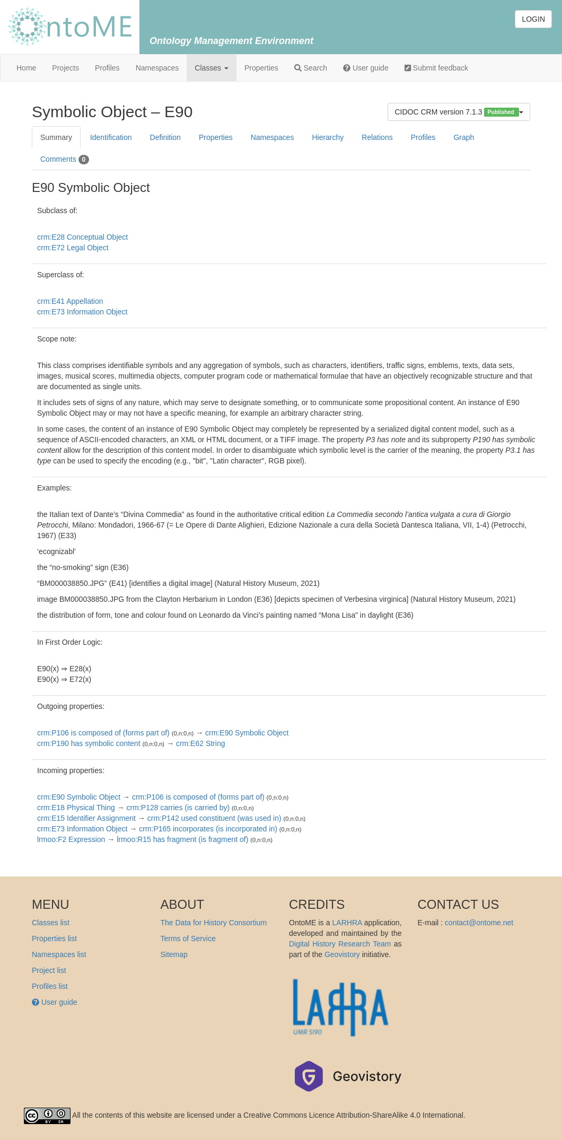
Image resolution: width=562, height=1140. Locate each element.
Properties (261, 68)
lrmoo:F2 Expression (71, 839)
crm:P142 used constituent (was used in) (214, 818)
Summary (56, 137)
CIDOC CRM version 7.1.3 (458, 112)
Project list (49, 970)
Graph (463, 137)
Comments (64, 159)
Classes (212, 68)
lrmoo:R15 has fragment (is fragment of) (182, 839)
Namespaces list (59, 954)
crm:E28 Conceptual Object (82, 237)
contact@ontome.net (479, 922)
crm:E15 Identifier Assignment (86, 818)
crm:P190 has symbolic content (88, 743)
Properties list (54, 938)
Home (26, 68)
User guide (366, 68)
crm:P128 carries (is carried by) (178, 807)
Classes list (50, 922)
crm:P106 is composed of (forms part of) (103, 733)
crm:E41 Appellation (70, 301)
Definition (165, 137)
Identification (111, 137)
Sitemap (174, 954)
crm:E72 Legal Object (73, 247)
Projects (65, 68)
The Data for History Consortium (214, 922)
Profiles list (50, 986)
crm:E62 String (200, 743)
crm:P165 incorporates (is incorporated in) (208, 829)
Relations (377, 137)
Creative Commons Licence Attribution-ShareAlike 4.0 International (353, 1115)
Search (310, 68)
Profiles (107, 68)
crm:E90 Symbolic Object (246, 733)
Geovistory (342, 954)
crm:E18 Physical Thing (76, 807)
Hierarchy (328, 137)
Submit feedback (436, 68)
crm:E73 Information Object (82, 312)
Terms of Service (188, 938)
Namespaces (157, 68)
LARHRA (347, 922)
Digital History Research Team (340, 944)
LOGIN (533, 19)
